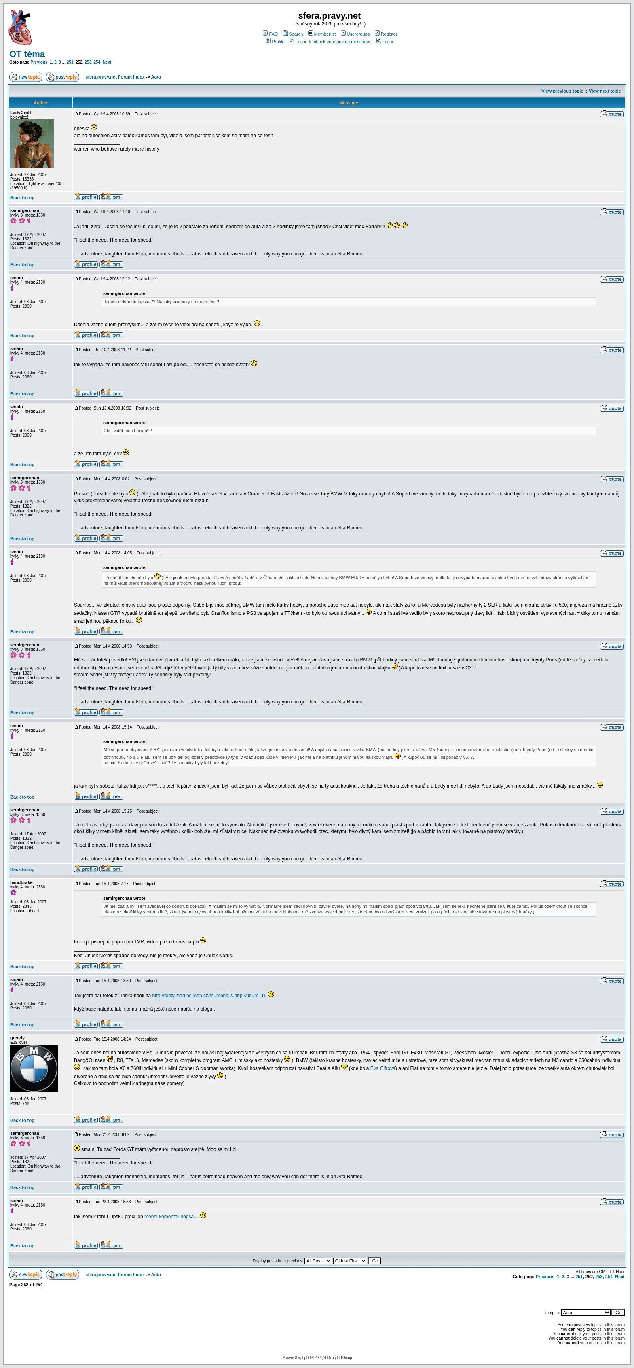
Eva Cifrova (382, 1068)
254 (97, 62)
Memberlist (322, 34)
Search (293, 34)
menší (151, 1216)
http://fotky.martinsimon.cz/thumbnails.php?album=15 (209, 995)
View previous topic (562, 91)
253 (88, 62)
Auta (156, 76)
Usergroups (355, 34)
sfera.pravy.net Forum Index (115, 76)
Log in (385, 41)
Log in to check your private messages (331, 41)
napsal (187, 1216)
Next (107, 62)
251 (70, 62)
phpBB (305, 1357)
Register (386, 34)
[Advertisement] (530, 1294)
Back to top (22, 197)
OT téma (27, 54)
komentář (169, 1216)
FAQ (270, 34)
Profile (275, 41)
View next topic (605, 91)
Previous (38, 62)
